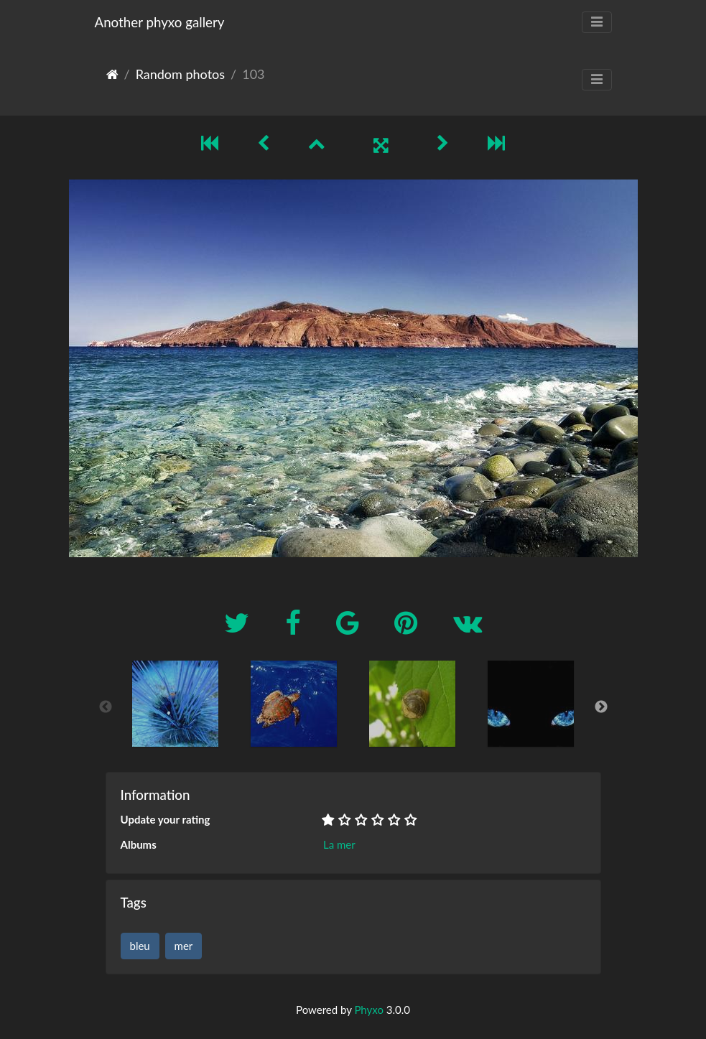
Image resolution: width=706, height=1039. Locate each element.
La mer (339, 844)
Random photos (180, 74)
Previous (105, 707)
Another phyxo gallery (160, 22)
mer (184, 945)
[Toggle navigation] (597, 22)
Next (601, 707)
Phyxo (369, 1009)
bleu (140, 945)
